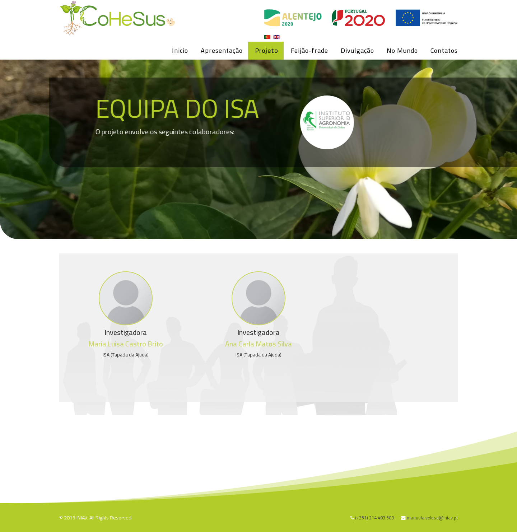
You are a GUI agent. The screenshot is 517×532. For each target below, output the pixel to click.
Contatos (444, 50)
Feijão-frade (309, 50)
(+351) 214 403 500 (374, 518)
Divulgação (357, 50)
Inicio (180, 50)
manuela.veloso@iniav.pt (432, 518)
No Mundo (402, 50)
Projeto (266, 50)
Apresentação (222, 50)
